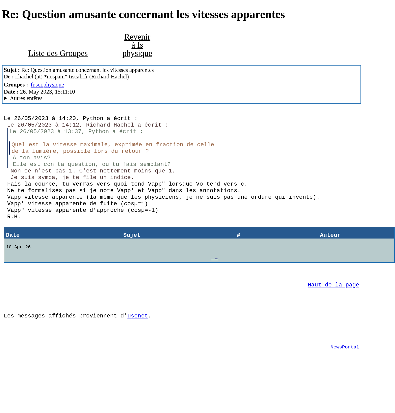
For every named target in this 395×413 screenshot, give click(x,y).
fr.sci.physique (47, 84)
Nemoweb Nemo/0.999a (181, 98)
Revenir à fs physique (137, 45)
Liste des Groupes (58, 53)
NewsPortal (345, 382)
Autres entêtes (26, 98)
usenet (137, 347)
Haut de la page (333, 312)
